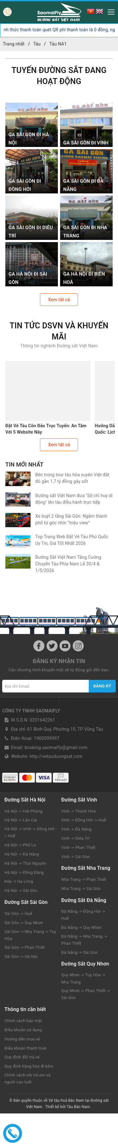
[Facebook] (38, 645)
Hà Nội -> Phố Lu (20, 845)
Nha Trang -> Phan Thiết (84, 879)
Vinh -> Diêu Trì (75, 838)
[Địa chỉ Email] (45, 686)
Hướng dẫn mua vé (22, 1039)
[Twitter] (52, 645)
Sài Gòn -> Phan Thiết (24, 947)
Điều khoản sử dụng (23, 1029)
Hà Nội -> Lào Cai (20, 820)
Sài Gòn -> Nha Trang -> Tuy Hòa (30, 935)
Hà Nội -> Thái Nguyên (25, 863)
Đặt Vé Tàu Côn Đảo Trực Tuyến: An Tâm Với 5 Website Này (46, 429)
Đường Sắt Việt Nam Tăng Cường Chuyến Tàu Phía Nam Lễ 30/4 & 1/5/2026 (68, 564)
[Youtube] (64, 645)
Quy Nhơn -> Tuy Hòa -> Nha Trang (83, 978)
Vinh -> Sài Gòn (75, 856)
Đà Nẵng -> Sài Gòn (79, 952)
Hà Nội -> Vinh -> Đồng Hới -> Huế (30, 832)
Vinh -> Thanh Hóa (78, 811)
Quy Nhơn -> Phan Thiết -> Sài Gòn (85, 994)
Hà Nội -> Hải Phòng (23, 811)
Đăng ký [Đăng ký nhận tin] (102, 686)
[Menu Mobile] (109, 11)
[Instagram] (78, 645)
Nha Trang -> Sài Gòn (81, 888)
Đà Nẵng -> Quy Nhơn (81, 927)
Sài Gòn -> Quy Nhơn (23, 922)
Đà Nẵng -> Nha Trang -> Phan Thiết (84, 940)
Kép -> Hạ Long (18, 881)
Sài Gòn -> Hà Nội (20, 956)
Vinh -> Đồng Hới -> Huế (83, 820)
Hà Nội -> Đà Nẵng (21, 854)
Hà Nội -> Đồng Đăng (24, 872)
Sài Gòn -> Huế (18, 913)
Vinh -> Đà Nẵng (76, 829)
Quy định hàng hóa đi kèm (28, 1066)
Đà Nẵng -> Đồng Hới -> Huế (83, 915)
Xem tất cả (59, 299)
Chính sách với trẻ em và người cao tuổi (27, 1078)
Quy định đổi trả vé (22, 1057)
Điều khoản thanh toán (25, 1048)
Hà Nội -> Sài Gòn (20, 890)
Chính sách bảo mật (23, 1020)
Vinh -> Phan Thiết (78, 847)
